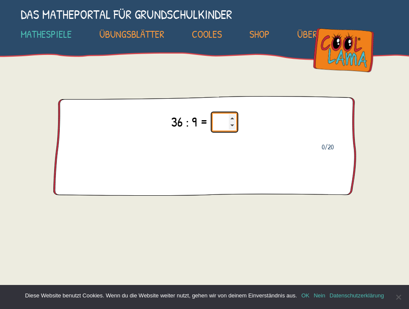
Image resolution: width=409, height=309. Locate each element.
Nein (319, 295)
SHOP (259, 34)
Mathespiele (46, 34)
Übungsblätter (131, 34)
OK (305, 295)
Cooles (207, 34)
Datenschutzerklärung (356, 295)
